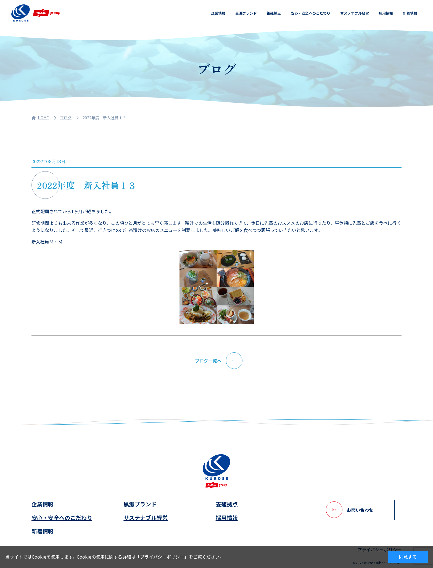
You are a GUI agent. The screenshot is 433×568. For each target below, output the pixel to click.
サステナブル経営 (354, 13)
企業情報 (218, 13)
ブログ (66, 117)
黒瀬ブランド (246, 13)
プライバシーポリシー (162, 556)
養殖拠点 (273, 13)
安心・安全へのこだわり (310, 13)
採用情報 (386, 13)
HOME (40, 117)
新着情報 (410, 13)
